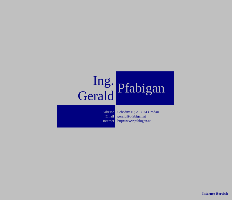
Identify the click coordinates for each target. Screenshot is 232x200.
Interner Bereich (215, 193)
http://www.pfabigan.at (134, 121)
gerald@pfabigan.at (131, 116)
